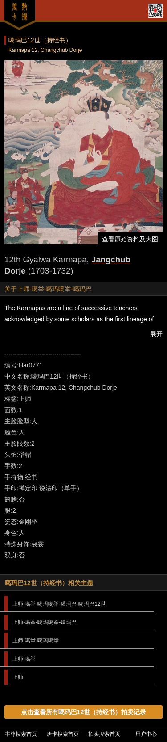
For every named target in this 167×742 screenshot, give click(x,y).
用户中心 (146, 734)
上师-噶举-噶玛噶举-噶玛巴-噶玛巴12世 (59, 604)
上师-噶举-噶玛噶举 (35, 640)
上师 (17, 677)
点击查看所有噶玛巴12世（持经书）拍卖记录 (84, 712)
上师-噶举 (24, 659)
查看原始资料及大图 (130, 239)
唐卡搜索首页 (63, 734)
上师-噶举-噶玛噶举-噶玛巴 (44, 622)
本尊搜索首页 (21, 734)
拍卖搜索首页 (104, 734)
